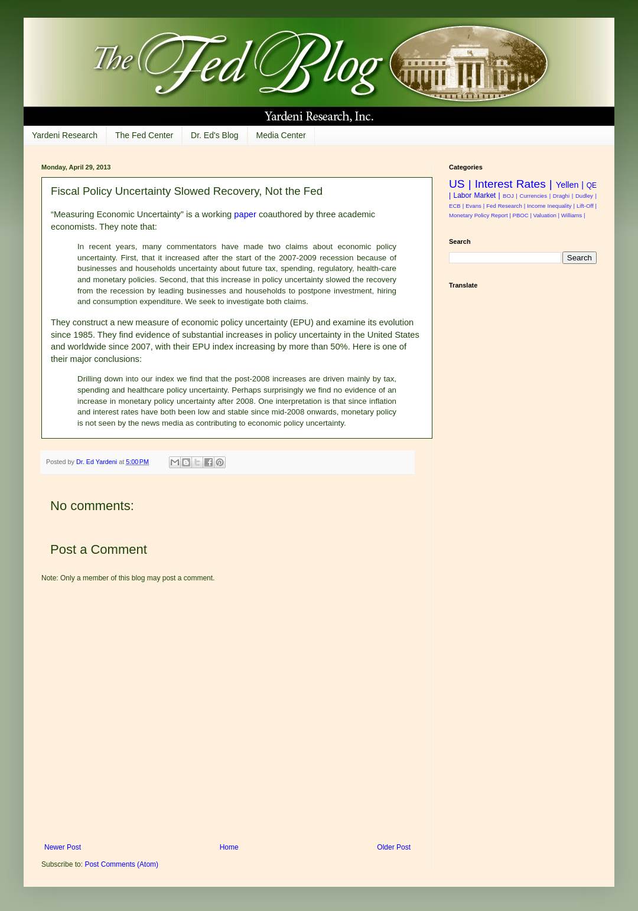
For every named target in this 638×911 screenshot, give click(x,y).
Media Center (281, 135)
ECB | (456, 206)
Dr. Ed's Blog (215, 135)
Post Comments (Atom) (121, 864)
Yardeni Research (64, 135)
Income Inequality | (551, 206)
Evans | (475, 206)
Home (229, 847)
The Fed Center (144, 135)
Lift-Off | (587, 206)
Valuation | (546, 215)
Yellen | (570, 185)
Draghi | (563, 195)
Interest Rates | (513, 184)
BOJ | (510, 195)
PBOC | (522, 215)
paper (245, 214)
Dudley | (586, 195)
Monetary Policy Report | (480, 215)
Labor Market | (476, 195)
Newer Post (62, 847)
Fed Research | (505, 206)
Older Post (394, 847)
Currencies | (535, 195)
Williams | (573, 215)
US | (460, 184)
